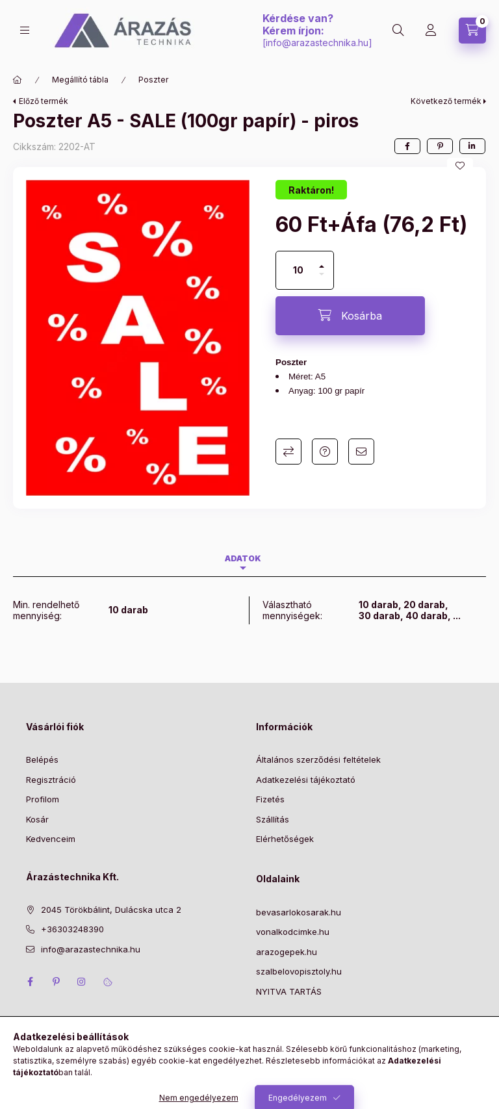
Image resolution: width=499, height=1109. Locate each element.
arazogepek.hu (286, 952)
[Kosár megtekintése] (472, 31)
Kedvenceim (50, 839)
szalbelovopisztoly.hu (299, 971)
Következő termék (446, 101)
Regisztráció (51, 779)
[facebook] (407, 146)
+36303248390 (72, 929)
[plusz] (321, 260)
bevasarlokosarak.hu (298, 912)
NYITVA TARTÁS (289, 991)
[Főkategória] (17, 80)
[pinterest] (440, 146)
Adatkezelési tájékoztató (305, 779)
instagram (82, 982)
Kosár (37, 819)
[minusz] (321, 279)
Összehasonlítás (288, 452)
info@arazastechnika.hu (317, 42)
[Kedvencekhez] (460, 165)
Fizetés (270, 799)
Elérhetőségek (285, 839)
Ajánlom (361, 452)
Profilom (42, 799)
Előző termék (43, 101)
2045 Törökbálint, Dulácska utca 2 (111, 909)
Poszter (153, 79)
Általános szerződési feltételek (318, 759)
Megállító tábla (80, 79)
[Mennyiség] (298, 270)
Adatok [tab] (243, 558)
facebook (30, 982)
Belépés (42, 759)
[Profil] (431, 31)
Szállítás (272, 819)
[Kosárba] (350, 315)
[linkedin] (472, 146)
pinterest (56, 982)
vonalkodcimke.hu (292, 931)
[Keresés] (398, 31)
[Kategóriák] (24, 30)
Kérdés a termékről (325, 452)
